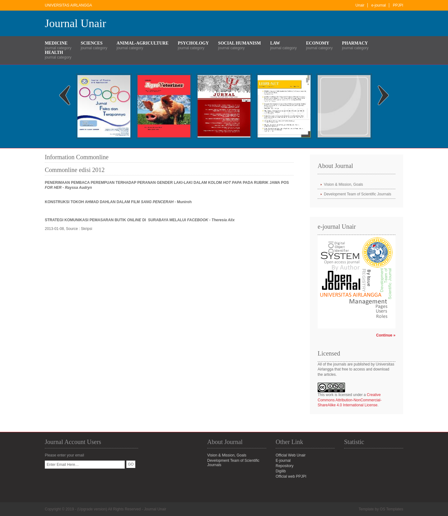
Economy (317, 43)
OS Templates (391, 509)
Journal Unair (75, 23)
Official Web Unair (291, 455)
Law (275, 43)
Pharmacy (355, 43)
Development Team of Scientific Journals (357, 194)
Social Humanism (239, 43)
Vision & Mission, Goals (343, 184)
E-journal (283, 460)
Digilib (281, 471)
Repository (284, 466)
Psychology (193, 43)
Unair (360, 5)
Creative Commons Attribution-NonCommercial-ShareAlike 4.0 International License (349, 400)
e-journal (378, 5)
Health (54, 52)
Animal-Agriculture (143, 43)
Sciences (91, 43)
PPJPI (398, 5)
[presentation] (92, 481)
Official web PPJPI (291, 476)
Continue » (385, 335)
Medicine (56, 43)
